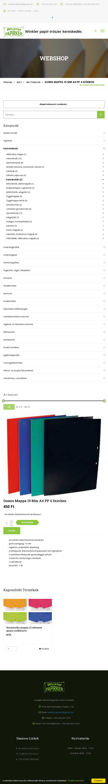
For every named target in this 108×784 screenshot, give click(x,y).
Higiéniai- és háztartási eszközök (18, 324)
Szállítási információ (29, 753)
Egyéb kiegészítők (11, 355)
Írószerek (7, 278)
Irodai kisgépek (10, 255)
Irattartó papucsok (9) (16, 175)
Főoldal (8, 82)
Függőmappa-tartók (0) (16, 200)
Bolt (19, 82)
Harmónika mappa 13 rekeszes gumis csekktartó (24, 629)
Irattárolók (33, 82)
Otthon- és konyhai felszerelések (18, 370)
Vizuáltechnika (9, 285)
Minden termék (10, 133)
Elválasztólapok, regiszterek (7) (20, 188)
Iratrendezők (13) (14, 158)
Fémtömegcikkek (11, 262)
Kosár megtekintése (92, 85)
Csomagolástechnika (12, 362)
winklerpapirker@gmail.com (61, 712)
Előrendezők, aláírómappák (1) (20, 183)
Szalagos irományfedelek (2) (19, 221)
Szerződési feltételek (28, 759)
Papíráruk (7, 140)
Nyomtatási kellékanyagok (15, 308)
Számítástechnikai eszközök (16, 316)
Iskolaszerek (9, 339)
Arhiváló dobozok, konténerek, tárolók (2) (25, 167)
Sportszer (7, 293)
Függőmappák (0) (14, 196)
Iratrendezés (10, 148)
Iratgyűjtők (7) (12, 217)
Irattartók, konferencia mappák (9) (21, 234)
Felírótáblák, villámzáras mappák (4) (22, 238)
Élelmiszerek (9, 332)
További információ (76, 781)
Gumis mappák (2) (14, 230)
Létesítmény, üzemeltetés (15, 378)
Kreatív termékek (11, 347)
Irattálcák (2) (12, 171)
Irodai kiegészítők (11, 247)
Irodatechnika (9, 301)
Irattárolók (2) (14, 179)
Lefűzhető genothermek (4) (18, 209)
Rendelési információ (28, 748)
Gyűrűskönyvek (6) (14, 162)
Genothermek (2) (14, 204)
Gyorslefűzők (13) (14, 213)
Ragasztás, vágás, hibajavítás (16, 270)
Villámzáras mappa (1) (16, 154)
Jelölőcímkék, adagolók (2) (18, 192)
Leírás (11, 530)
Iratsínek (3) (11, 225)
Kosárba (27, 522)
